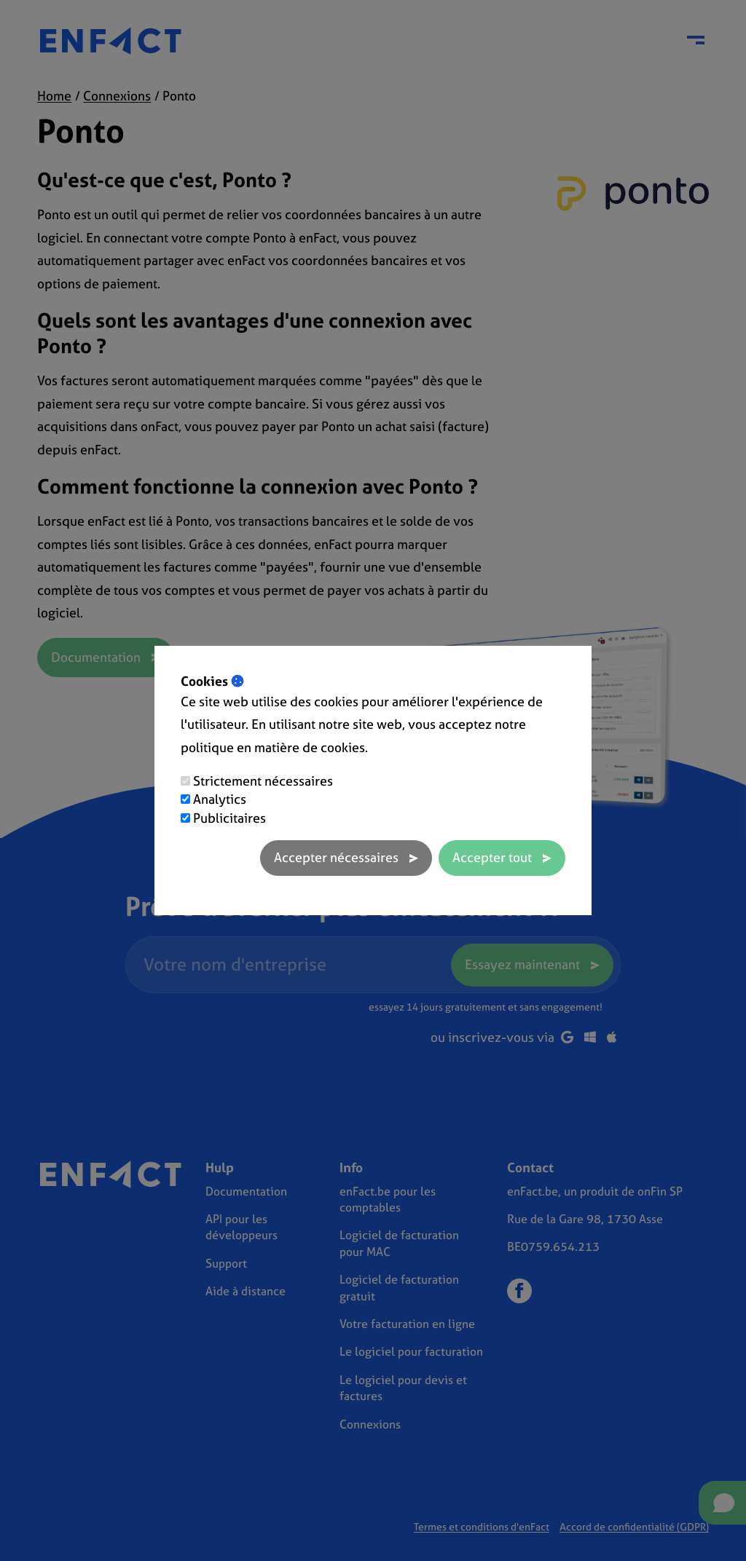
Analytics (219, 799)
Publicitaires (229, 818)
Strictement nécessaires (263, 781)
